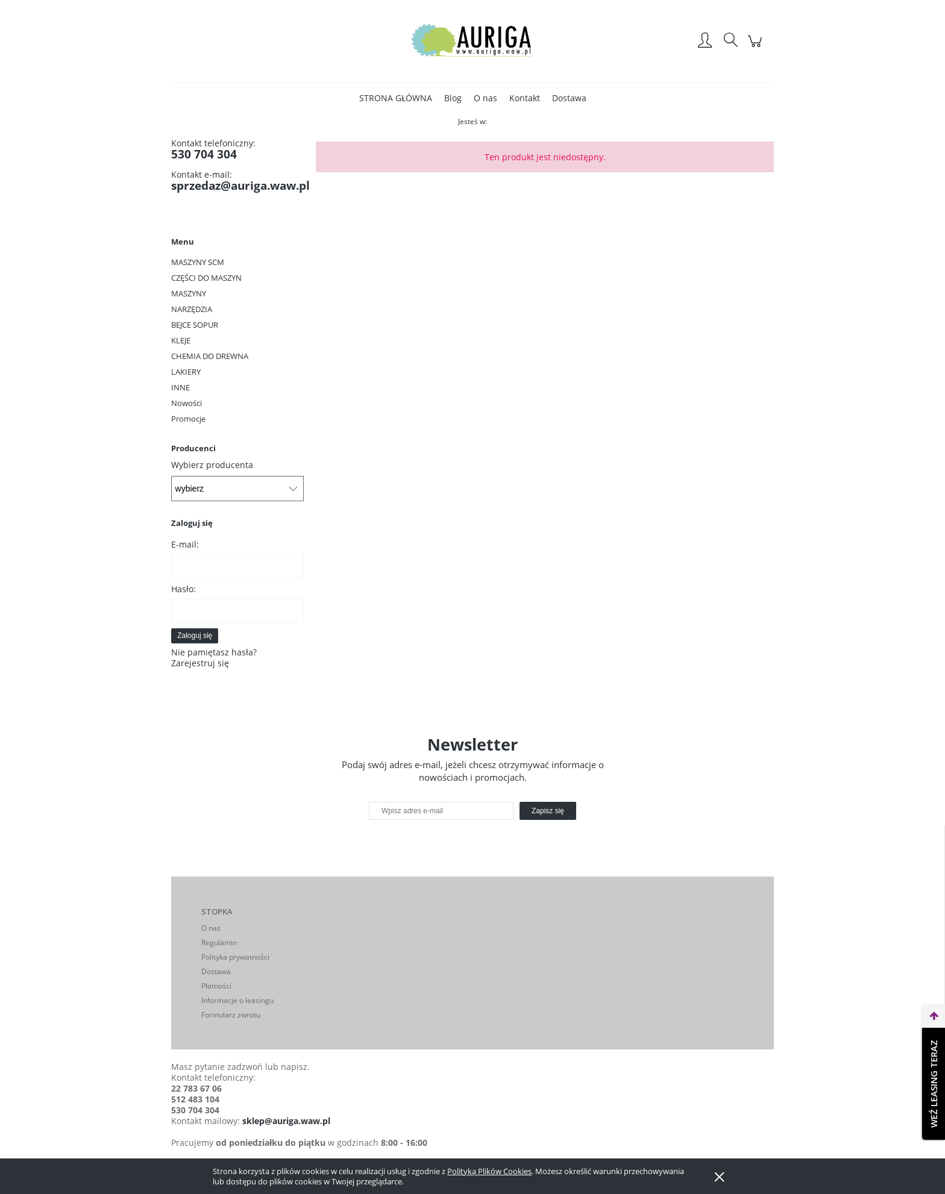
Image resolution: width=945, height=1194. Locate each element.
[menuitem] (395, 98)
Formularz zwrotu (230, 1015)
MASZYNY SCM (197, 262)
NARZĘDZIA (191, 309)
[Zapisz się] (548, 811)
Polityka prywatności (235, 957)
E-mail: (185, 544)
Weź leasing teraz (934, 1084)
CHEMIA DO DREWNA (209, 356)
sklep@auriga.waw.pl (286, 1121)
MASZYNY (188, 293)
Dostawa (216, 971)
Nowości (186, 403)
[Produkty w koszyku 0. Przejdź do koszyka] (757, 47)
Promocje (188, 418)
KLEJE (180, 340)
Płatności (216, 986)
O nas (211, 928)
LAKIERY (186, 371)
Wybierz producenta (212, 465)
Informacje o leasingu (237, 1000)
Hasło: (183, 589)
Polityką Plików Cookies (489, 1171)
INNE (180, 387)
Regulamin (219, 942)
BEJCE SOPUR (194, 324)
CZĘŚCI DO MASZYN (206, 277)
